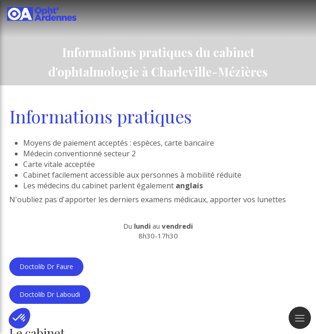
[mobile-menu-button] (299, 317)
